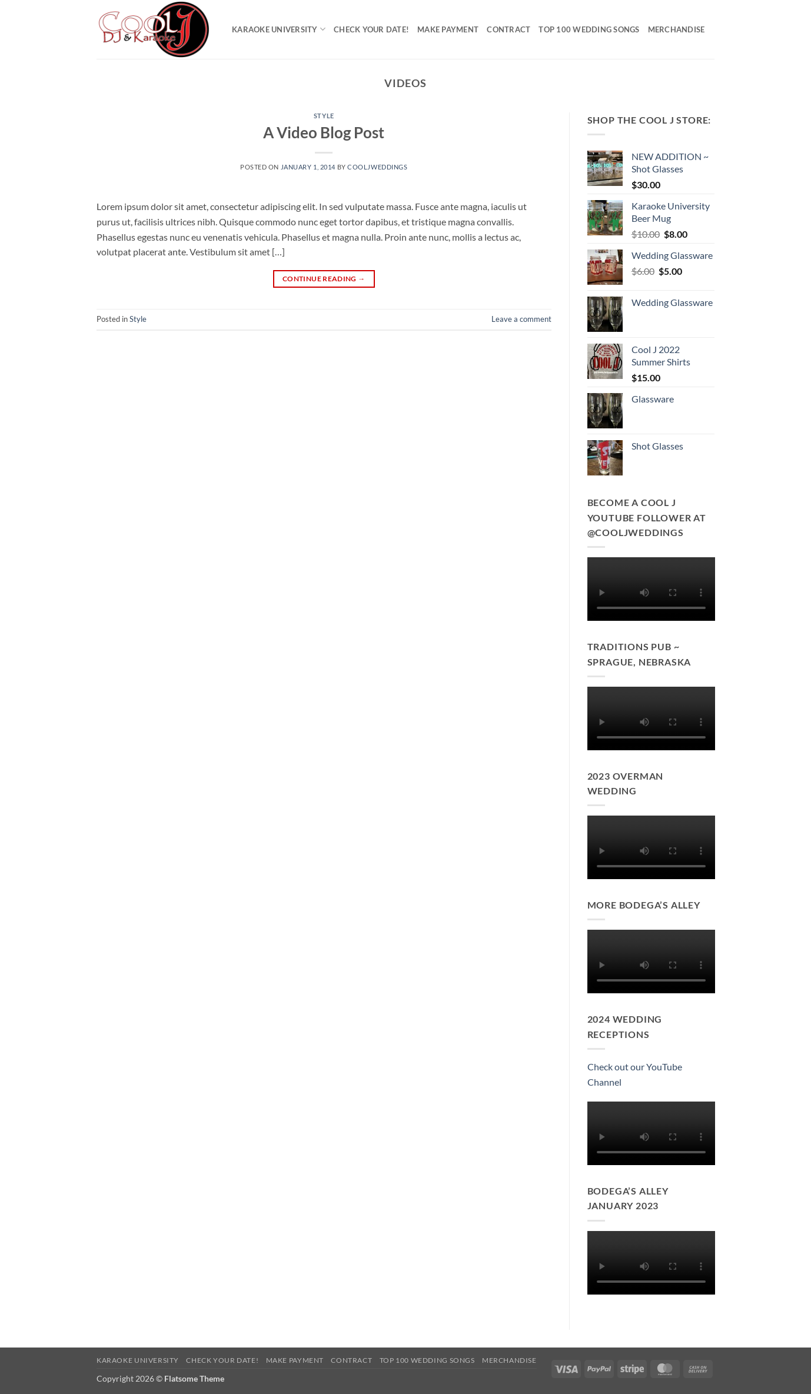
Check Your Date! (371, 29)
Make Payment (447, 29)
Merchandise (676, 29)
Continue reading (323, 278)
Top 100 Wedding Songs (589, 29)
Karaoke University (278, 29)
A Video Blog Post (323, 132)
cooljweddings (377, 167)
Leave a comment (521, 319)
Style (324, 115)
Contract (508, 29)
